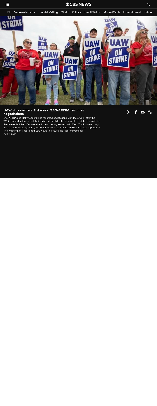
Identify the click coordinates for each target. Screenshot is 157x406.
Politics (76, 12)
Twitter (128, 112)
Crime (148, 12)
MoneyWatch (112, 12)
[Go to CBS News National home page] (78, 4)
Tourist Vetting (49, 12)
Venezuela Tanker (25, 12)
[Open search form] (148, 4)
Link (150, 112)
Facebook (135, 112)
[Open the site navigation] (30, 4)
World (64, 12)
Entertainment (132, 12)
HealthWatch (92, 12)
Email (143, 112)
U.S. (8, 12)
